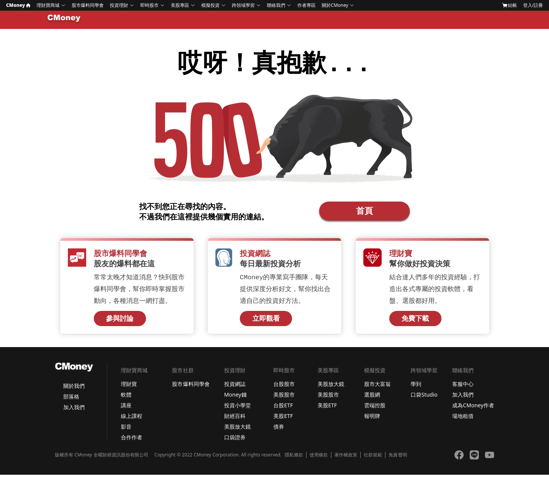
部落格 (71, 398)
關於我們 (74, 388)
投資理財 (119, 5)
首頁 (364, 211)
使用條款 (319, 457)
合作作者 (131, 439)
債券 (278, 428)
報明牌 (372, 418)
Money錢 (235, 396)
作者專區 (306, 5)
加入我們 (74, 409)
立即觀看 (266, 320)
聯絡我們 (276, 5)
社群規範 (373, 457)
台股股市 (284, 386)
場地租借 (463, 418)
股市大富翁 (377, 386)
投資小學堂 (237, 407)
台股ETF (283, 407)
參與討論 (119, 320)
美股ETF (283, 418)
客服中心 (463, 386)
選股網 (372, 396)
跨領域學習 (243, 5)
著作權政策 (345, 457)
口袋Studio (424, 396)
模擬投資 (210, 5)
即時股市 (149, 5)
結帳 (509, 5)
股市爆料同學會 (88, 5)
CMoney (18, 5)
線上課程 (131, 418)
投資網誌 (235, 386)
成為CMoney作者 (473, 407)
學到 (416, 386)
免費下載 (415, 320)
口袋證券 (235, 439)
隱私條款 (294, 457)
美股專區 (180, 5)
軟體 (126, 396)
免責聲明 (397, 457)
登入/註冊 (533, 5)
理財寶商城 (48, 5)
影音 (126, 428)
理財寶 (129, 386)
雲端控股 (374, 407)
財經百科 (235, 418)
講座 (126, 407)
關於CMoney (335, 5)
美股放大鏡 (237, 428)
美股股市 (284, 396)
